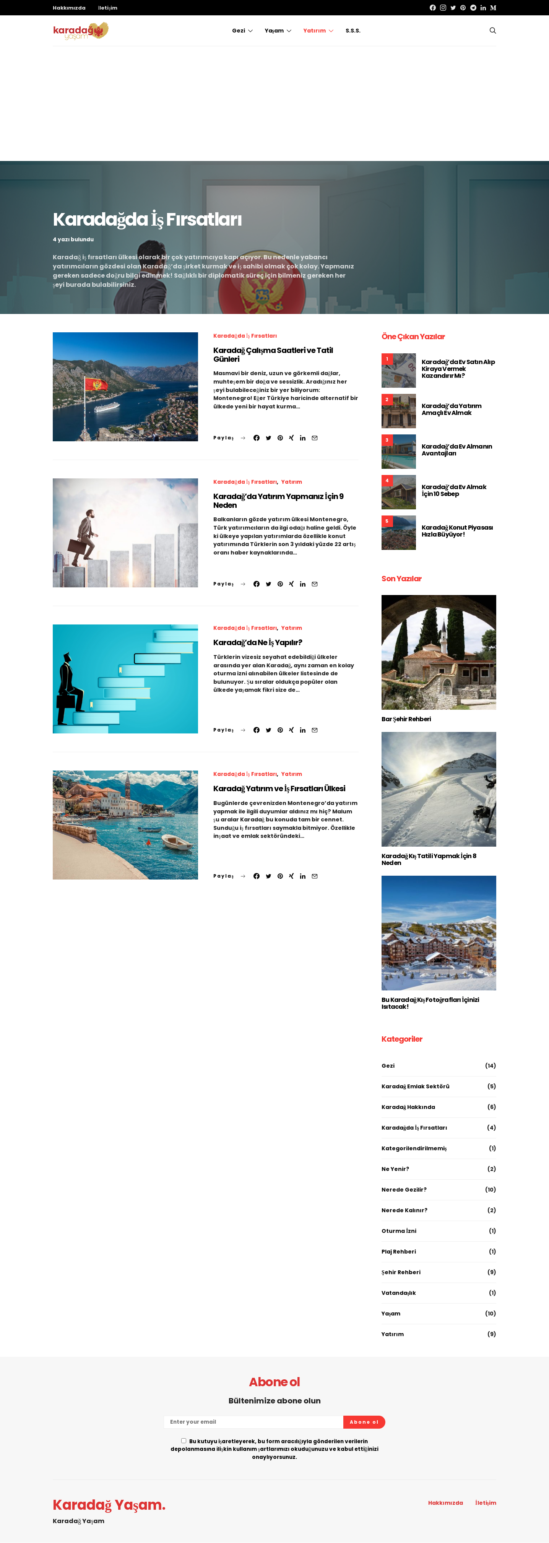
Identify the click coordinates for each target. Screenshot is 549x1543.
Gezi (238, 30)
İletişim (107, 7)
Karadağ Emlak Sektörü (416, 1086)
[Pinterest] (463, 8)
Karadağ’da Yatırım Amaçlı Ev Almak (452, 409)
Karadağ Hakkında (408, 1107)
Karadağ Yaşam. (109, 1505)
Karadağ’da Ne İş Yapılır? (257, 642)
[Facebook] (433, 8)
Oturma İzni (399, 1231)
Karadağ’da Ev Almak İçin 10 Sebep (454, 490)
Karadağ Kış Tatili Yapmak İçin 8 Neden (429, 859)
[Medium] (493, 8)
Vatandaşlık (399, 1293)
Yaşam (274, 30)
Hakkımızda (69, 7)
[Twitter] (453, 8)
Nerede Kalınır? (404, 1210)
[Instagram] (443, 8)
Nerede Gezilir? (404, 1189)
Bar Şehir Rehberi (406, 719)
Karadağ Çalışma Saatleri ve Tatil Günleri (273, 354)
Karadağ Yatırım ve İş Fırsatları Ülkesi (279, 788)
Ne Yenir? (395, 1169)
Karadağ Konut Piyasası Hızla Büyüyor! (457, 531)
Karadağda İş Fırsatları (245, 336)
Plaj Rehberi (399, 1251)
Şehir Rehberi (401, 1272)
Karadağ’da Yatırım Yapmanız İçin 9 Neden (278, 501)
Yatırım (315, 30)
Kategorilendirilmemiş (414, 1148)
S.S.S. (353, 30)
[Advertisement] (274, 103)
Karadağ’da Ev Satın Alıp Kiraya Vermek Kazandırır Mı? (458, 369)
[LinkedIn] (483, 8)
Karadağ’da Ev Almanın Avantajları (457, 450)
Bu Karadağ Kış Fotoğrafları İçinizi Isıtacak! (430, 1003)
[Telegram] (473, 8)
